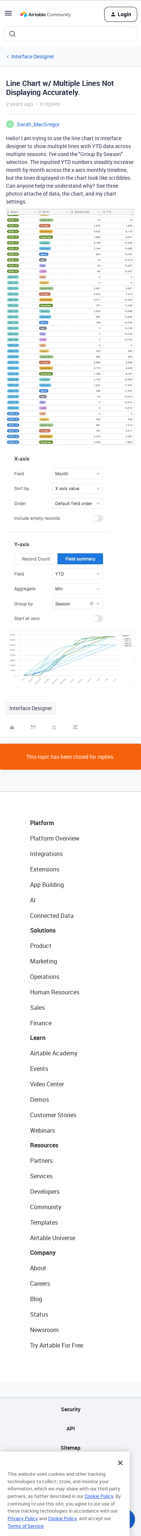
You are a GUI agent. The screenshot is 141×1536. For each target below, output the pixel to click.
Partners (41, 1160)
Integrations (46, 854)
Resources (44, 1145)
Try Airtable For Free (56, 1345)
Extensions (44, 869)
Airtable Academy (53, 1053)
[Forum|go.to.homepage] (45, 14)
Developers (44, 1191)
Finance (41, 1023)
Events (39, 1068)
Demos (39, 1099)
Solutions (43, 930)
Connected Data (52, 915)
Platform (42, 823)
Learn (37, 1038)
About (38, 1268)
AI (33, 900)
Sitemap (70, 1447)
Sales (37, 1007)
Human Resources (54, 992)
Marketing (43, 961)
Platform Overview (54, 838)
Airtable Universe (52, 1238)
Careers (40, 1283)
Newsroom (44, 1330)
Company (43, 1252)
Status (39, 1314)
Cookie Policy (99, 1504)
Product (41, 946)
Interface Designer (32, 56)
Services (41, 1176)
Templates (44, 1222)
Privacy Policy (23, 1526)
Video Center (47, 1084)
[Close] (120, 1470)
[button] (8, 15)
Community (45, 1207)
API (71, 1428)
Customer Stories (53, 1115)
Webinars (42, 1130)
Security (70, 1409)
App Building (47, 885)
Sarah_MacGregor (38, 124)
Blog (36, 1299)
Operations (44, 976)
